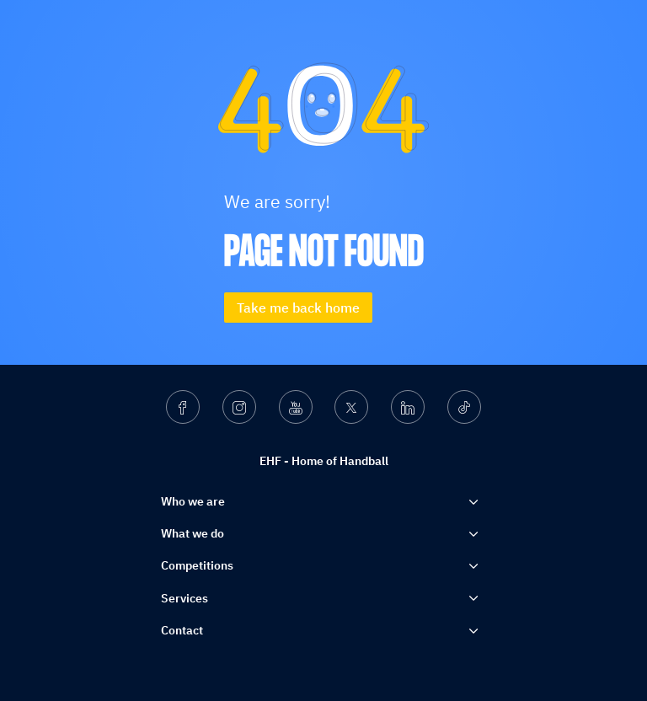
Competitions (197, 565)
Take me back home (298, 307)
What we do (192, 533)
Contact (182, 630)
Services (184, 598)
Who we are (193, 501)
